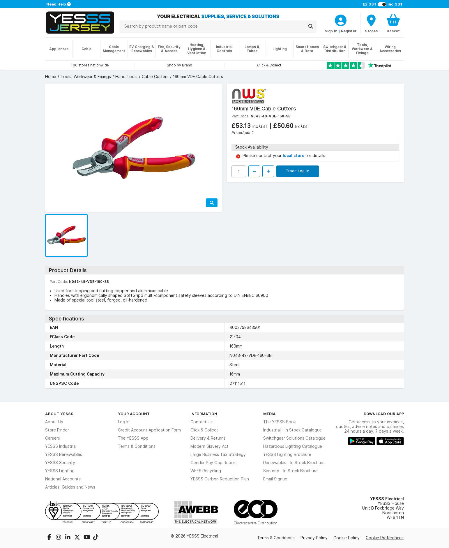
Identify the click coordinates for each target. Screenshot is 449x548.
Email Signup (275, 479)
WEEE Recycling (205, 470)
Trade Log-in (297, 170)
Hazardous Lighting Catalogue (292, 446)
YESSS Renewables (63, 454)
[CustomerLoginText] (341, 19)
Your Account (134, 413)
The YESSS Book (279, 422)
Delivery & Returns (208, 438)
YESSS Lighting (60, 470)
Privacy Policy (314, 537)
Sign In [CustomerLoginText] (331, 31)
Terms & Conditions (136, 446)
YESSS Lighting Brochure (287, 454)
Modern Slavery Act (209, 446)
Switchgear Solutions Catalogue (294, 438)
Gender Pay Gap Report (213, 462)
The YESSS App (133, 438)
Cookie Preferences (385, 537)
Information (203, 413)
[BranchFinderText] (371, 23)
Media (269, 413)
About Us (54, 422)
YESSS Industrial (61, 446)
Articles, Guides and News (70, 487)
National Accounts (63, 479)
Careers (52, 438)
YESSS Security (60, 462)
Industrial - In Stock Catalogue (292, 430)
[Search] (311, 26)
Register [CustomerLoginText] (349, 31)
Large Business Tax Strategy (218, 454)
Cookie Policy (346, 537)
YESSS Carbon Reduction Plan (219, 479)
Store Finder (57, 430)
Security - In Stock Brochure (290, 470)
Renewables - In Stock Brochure (294, 462)
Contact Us (201, 422)
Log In (124, 422)
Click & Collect (204, 430)
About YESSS (59, 413)
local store (294, 155)
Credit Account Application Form (149, 430)
